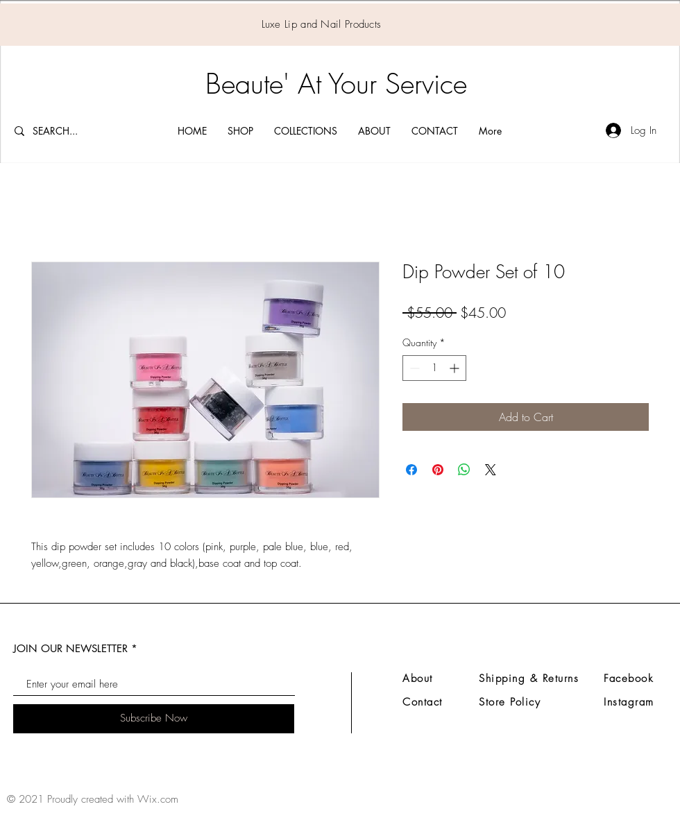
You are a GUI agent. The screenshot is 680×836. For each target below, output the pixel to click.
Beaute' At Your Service (336, 83)
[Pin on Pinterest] (438, 469)
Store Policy (510, 702)
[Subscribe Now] (153, 718)
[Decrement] (413, 368)
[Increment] (455, 368)
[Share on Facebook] (411, 469)
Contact (422, 702)
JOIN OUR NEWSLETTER (70, 648)
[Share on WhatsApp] (464, 469)
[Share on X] (490, 469)
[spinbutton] (434, 368)
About (417, 678)
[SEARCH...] (66, 130)
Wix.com (157, 799)
